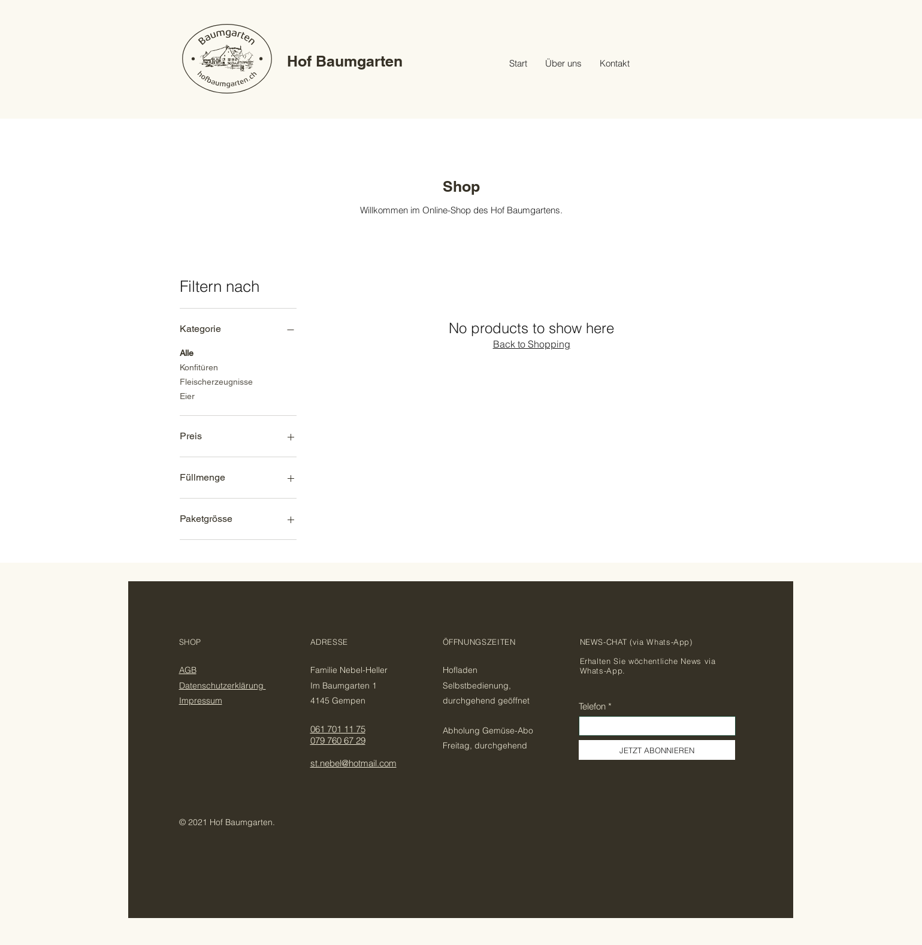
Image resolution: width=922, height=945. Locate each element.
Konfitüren (199, 366)
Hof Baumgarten (345, 61)
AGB (188, 670)
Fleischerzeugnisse (216, 381)
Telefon (592, 706)
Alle (187, 352)
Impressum (200, 700)
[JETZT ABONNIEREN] (657, 750)
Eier (187, 395)
